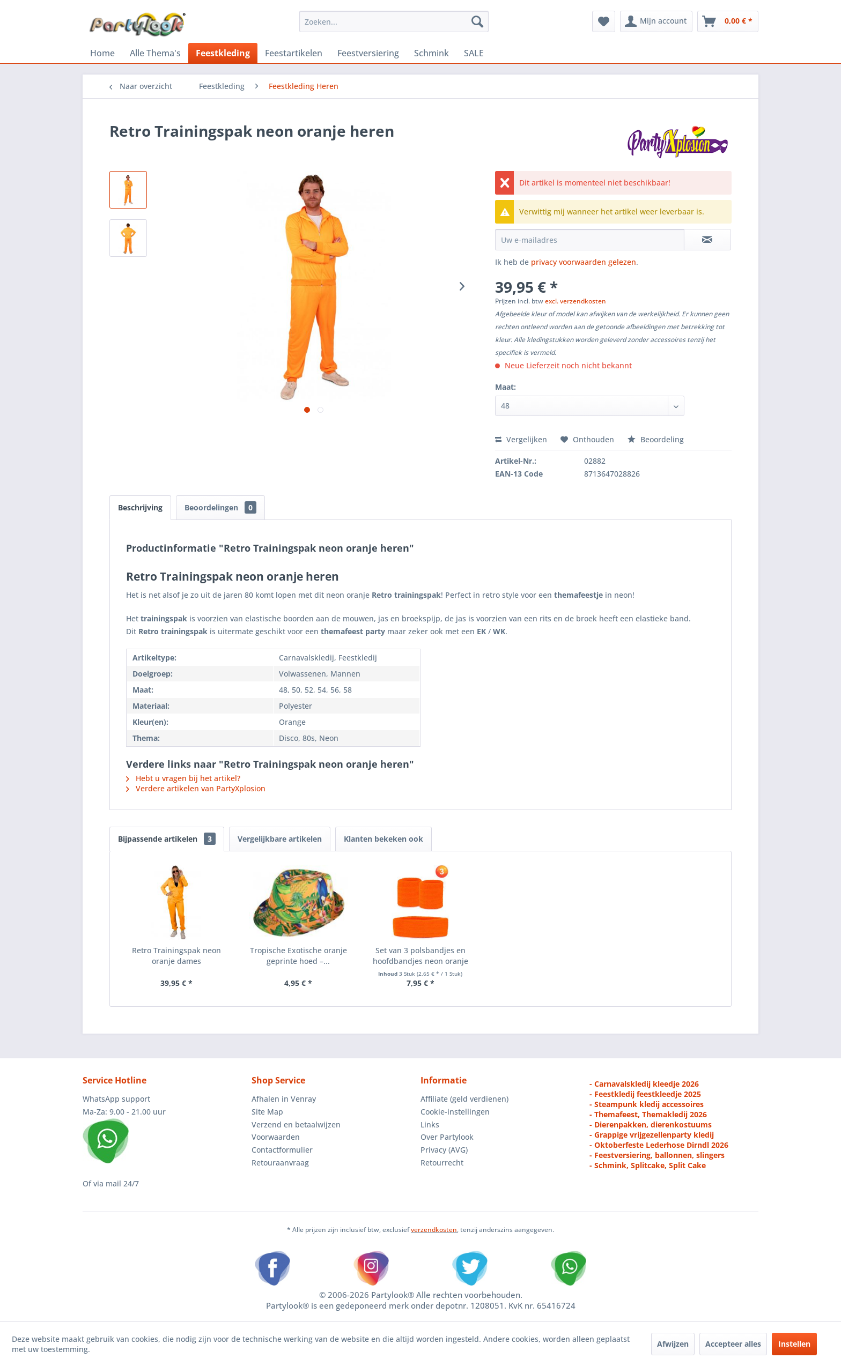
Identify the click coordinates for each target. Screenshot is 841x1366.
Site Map (267, 1112)
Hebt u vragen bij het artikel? (183, 778)
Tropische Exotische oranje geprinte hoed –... (298, 955)
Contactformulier (282, 1150)
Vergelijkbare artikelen (280, 839)
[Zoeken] (477, 21)
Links (429, 1124)
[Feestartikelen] (293, 53)
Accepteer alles (733, 1344)
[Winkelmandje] (727, 21)
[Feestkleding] (222, 53)
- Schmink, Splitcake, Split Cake (647, 1165)
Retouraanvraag (280, 1162)
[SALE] (473, 53)
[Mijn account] (656, 21)
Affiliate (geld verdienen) (464, 1099)
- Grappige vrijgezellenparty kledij (651, 1135)
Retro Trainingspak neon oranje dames (176, 955)
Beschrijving (140, 507)
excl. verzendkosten (575, 301)
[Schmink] (431, 53)
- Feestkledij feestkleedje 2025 (645, 1094)
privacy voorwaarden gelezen (583, 262)
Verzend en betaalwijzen (296, 1124)
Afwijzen (673, 1344)
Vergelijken (521, 439)
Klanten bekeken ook (383, 839)
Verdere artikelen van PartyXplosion (195, 788)
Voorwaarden (276, 1137)
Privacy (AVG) (444, 1150)
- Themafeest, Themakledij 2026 (648, 1114)
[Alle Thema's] (155, 53)
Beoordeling (656, 439)
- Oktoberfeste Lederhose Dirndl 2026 (658, 1145)
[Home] (102, 53)
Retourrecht (441, 1162)
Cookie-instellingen (455, 1112)
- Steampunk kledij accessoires (646, 1104)
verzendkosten (434, 1229)
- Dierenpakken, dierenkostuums (650, 1124)
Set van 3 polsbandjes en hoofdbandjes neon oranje (420, 955)
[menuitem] (394, 21)
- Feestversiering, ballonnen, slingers (657, 1155)
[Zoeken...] (394, 21)
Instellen (794, 1344)
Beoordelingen (220, 507)
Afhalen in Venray (284, 1099)
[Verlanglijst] (603, 21)
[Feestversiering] (368, 53)
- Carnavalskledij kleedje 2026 (644, 1084)
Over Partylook (447, 1137)
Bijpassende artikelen (167, 839)
